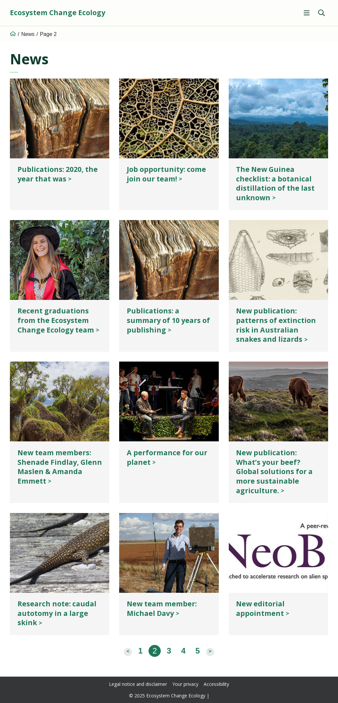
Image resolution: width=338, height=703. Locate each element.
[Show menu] (306, 12)
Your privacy (185, 684)
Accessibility (216, 684)
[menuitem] (305, 12)
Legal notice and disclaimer (138, 684)
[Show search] (321, 12)
